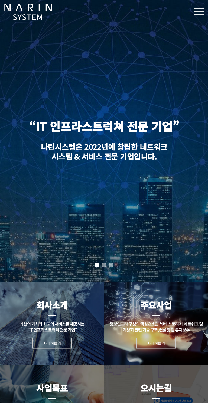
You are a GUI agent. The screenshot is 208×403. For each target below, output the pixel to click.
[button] (97, 265)
